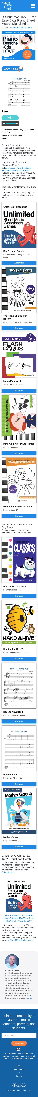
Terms (19, 1073)
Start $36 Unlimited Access (22, 940)
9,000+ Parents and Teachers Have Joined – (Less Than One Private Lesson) (19, 918)
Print (10, 118)
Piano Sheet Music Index (21, 27)
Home (19, 1066)
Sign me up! (19, 1043)
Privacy (19, 1076)
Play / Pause (3, 123)
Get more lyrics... (9, 872)
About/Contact (19, 1069)
